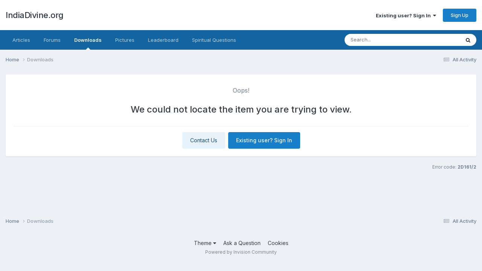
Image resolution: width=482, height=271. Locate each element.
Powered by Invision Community (241, 252)
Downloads (88, 43)
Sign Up (459, 15)
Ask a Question (242, 243)
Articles (21, 40)
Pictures (124, 40)
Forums (52, 40)
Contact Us (203, 140)
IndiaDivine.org (35, 15)
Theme (205, 243)
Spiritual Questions (214, 40)
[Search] (390, 40)
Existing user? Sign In (406, 15)
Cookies (278, 243)
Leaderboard (163, 40)
